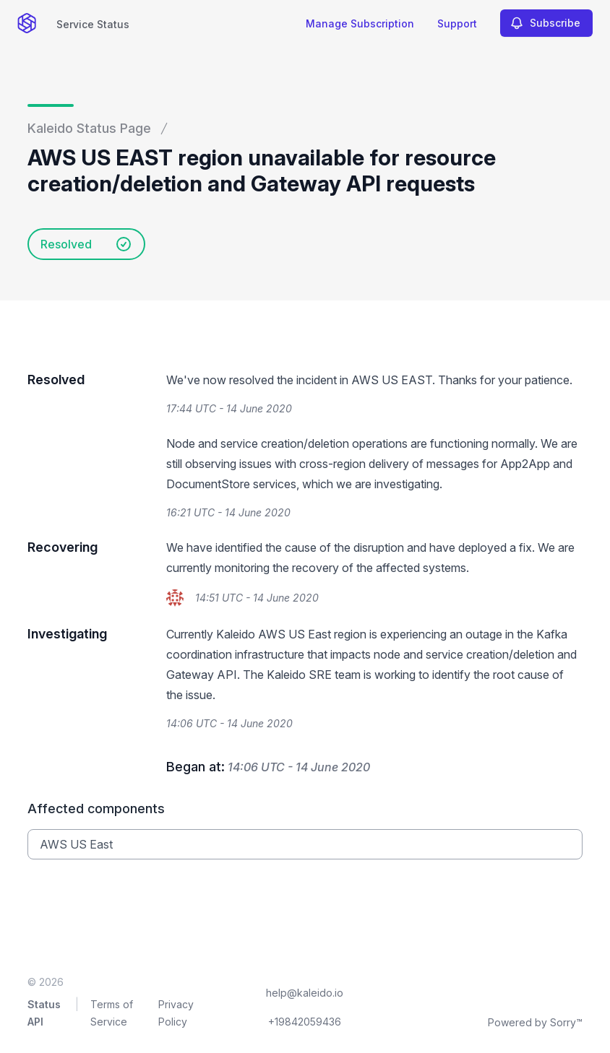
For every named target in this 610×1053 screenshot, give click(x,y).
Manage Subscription (360, 23)
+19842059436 (304, 1021)
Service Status (92, 24)
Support (457, 23)
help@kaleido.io (304, 993)
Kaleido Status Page (89, 128)
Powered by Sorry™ (535, 1022)
